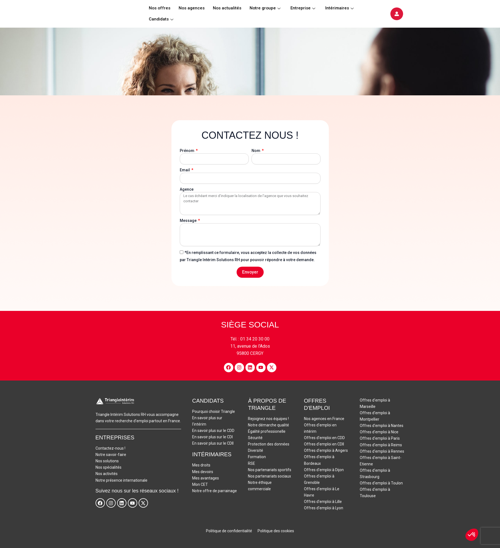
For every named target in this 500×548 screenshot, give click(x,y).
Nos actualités (227, 8)
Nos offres (159, 8)
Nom (256, 150)
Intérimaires (339, 8)
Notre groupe (265, 8)
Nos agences (192, 8)
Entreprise (302, 8)
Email (185, 170)
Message (188, 220)
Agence (187, 189)
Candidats (161, 19)
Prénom (187, 150)
